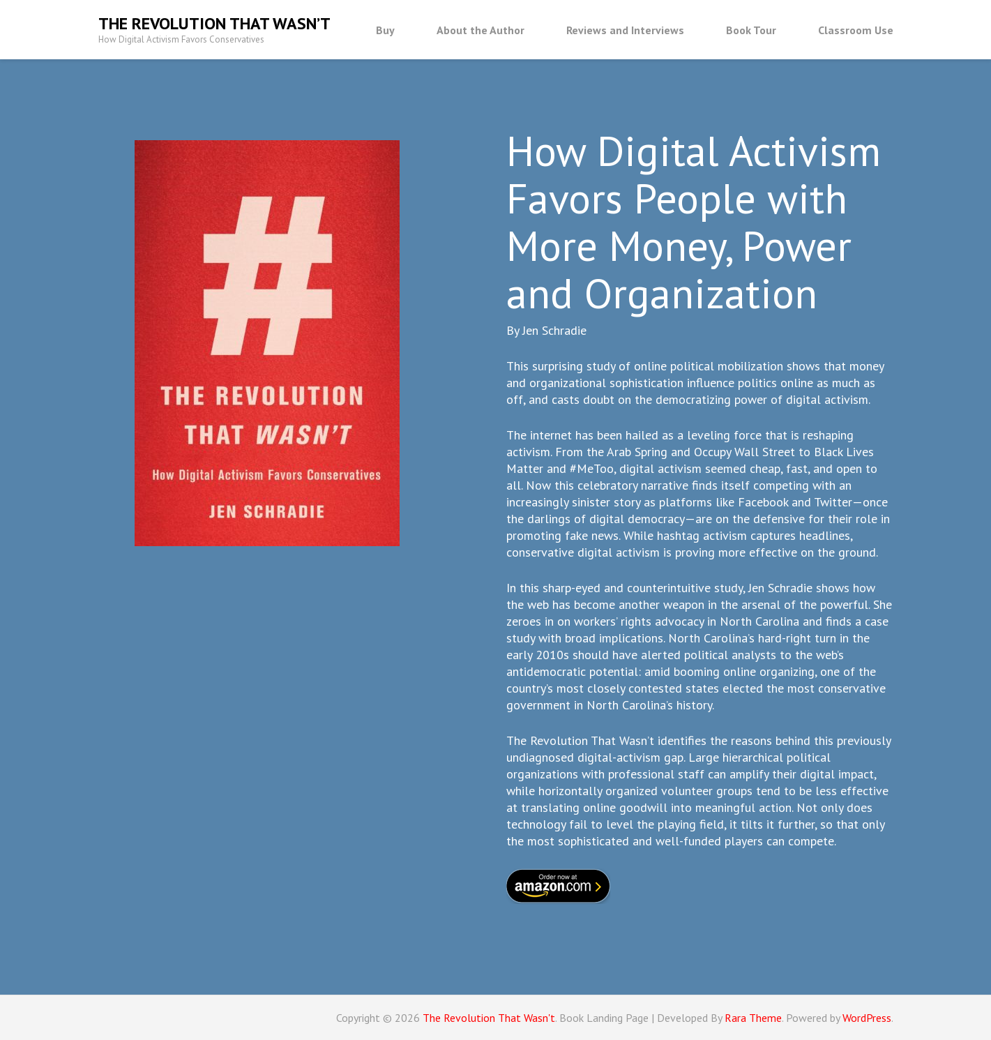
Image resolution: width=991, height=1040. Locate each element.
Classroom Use (855, 30)
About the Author (480, 30)
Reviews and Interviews (625, 30)
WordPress (866, 1018)
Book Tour (751, 30)
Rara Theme (753, 1018)
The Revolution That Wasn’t (214, 23)
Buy (385, 30)
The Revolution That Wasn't (489, 1018)
